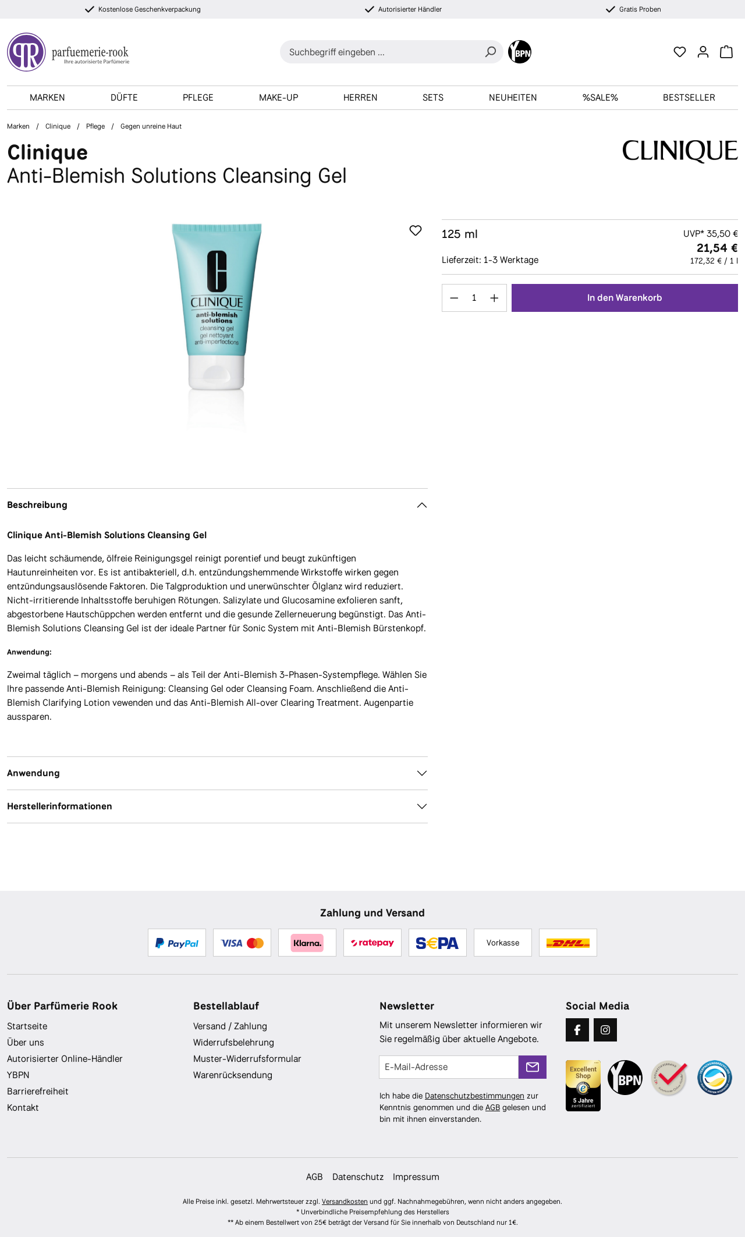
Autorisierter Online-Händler (65, 1059)
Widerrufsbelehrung (233, 1042)
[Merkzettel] (679, 51)
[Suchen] (490, 51)
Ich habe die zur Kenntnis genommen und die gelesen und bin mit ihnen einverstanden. (462, 1107)
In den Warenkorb (624, 298)
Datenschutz (358, 1177)
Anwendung (33, 773)
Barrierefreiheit (38, 1091)
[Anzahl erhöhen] (495, 298)
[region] (217, 344)
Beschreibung (37, 505)
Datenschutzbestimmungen (474, 1095)
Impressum (416, 1177)
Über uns (25, 1042)
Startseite (27, 1026)
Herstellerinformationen (59, 806)
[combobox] (378, 51)
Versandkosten (345, 1201)
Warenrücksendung (232, 1075)
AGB (492, 1107)
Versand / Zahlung (230, 1026)
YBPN (18, 1075)
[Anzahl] (474, 298)
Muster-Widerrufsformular (247, 1059)
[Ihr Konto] (703, 51)
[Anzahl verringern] (454, 298)
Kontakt (23, 1107)
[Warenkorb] (726, 51)
